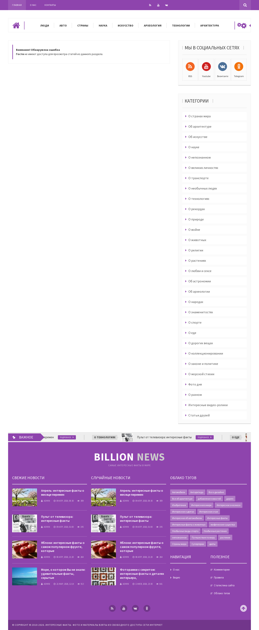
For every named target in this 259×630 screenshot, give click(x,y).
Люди (44, 25)
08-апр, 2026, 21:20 (64, 557)
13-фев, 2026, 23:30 (143, 583)
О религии (195, 250)
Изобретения (179, 505)
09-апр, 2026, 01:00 (64, 526)
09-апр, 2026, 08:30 (64, 500)
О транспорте (198, 178)
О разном (195, 395)
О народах (195, 302)
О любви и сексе (199, 271)
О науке (193, 147)
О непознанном (199, 157)
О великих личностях (203, 168)
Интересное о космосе (228, 505)
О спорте (195, 322)
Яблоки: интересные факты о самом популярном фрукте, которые (63, 547)
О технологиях (198, 199)
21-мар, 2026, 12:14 (64, 583)
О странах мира (199, 116)
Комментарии (222, 569)
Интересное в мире (201, 505)
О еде (192, 333)
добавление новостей (209, 498)
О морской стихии (201, 374)
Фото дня (195, 384)
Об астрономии (199, 281)
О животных (197, 240)
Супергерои (198, 543)
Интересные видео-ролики (208, 405)
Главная (17, 5)
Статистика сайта (224, 585)
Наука (103, 25)
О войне (194, 230)
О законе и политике (203, 364)
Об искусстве (197, 137)
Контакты (50, 5)
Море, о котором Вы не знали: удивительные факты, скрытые (63, 574)
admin (45, 500)
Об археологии (199, 291)
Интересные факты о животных (188, 524)
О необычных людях (202, 188)
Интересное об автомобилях (187, 518)
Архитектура (209, 25)
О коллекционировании (205, 353)
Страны (82, 25)
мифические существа (223, 524)
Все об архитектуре (182, 498)
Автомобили (178, 492)
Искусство (125, 25)
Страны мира (179, 543)
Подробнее (74, 437)
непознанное (179, 537)
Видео (176, 577)
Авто (63, 25)
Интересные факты (217, 518)
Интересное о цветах (183, 511)
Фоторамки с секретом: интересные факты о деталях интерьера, (142, 574)
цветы (212, 543)
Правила (219, 577)
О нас (33, 5)
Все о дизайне (216, 492)
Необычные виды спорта (185, 531)
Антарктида (196, 492)
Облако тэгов (222, 593)
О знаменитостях (200, 312)
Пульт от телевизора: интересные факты (57, 519)
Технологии (181, 25)
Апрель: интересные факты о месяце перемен (62, 492)
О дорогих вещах (200, 343)
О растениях (197, 260)
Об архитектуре (199, 126)
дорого (229, 498)
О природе (196, 219)
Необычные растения (215, 531)
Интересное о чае (208, 511)
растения (225, 537)
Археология (152, 25)
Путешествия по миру (203, 537)
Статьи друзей (199, 415)
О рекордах (196, 209)
